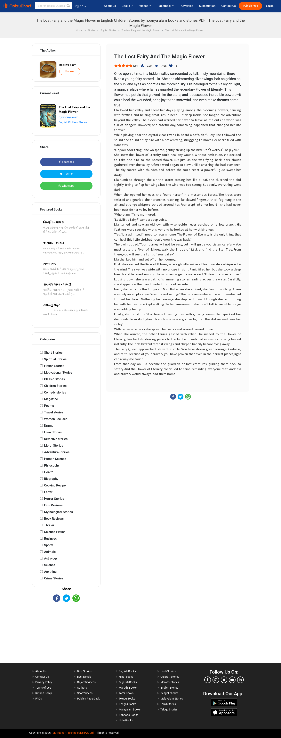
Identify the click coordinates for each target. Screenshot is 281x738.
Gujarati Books (128, 682)
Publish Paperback (88, 698)
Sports (48, 545)
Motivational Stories (58, 372)
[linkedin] (240, 679)
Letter (48, 492)
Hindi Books (126, 676)
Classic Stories (54, 379)
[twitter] (224, 679)
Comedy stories (55, 392)
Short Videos (84, 693)
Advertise (187, 6)
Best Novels (84, 676)
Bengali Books (127, 704)
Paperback (166, 6)
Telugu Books (127, 698)
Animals (50, 552)
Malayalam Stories (171, 698)
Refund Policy (43, 693)
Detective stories (56, 439)
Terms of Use (43, 687)
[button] (68, 5)
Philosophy (52, 465)
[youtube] (232, 679)
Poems (49, 406)
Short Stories (53, 352)
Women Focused (56, 419)
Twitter (66, 173)
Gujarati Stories (169, 676)
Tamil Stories (168, 704)
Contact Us (228, 6)
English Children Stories (73, 122)
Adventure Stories (56, 452)
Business (50, 538)
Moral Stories (53, 445)
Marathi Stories (169, 682)
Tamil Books (126, 693)
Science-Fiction (55, 532)
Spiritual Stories (55, 359)
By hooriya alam (68, 117)
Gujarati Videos (86, 682)
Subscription (207, 6)
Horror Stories (54, 499)
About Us (110, 6)
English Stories (169, 687)
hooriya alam (67, 65)
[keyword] (53, 5)
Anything (50, 572)
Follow (69, 71)
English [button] (80, 6)
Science (49, 565)
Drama (48, 425)
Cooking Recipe (55, 485)
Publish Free (250, 6)
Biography (51, 479)
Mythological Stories (58, 512)
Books (127, 6)
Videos (145, 6)
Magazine (51, 399)
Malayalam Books (129, 709)
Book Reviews (54, 518)
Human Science (55, 459)
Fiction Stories (54, 366)
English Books (127, 671)
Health (48, 472)
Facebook (66, 161)
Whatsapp (66, 185)
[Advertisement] (66, 636)
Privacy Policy (43, 682)
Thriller (49, 525)
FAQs (38, 698)
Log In (270, 6)
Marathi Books (128, 687)
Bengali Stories (169, 693)
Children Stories (55, 386)
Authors (82, 687)
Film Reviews (53, 505)
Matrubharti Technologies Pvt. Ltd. (73, 732)
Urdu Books (126, 720)
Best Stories (84, 671)
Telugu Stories (168, 709)
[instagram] (216, 679)
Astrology (51, 558)
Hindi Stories (168, 671)
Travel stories (53, 412)
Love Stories (53, 432)
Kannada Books (128, 715)
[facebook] (207, 679)
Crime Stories (53, 578)
